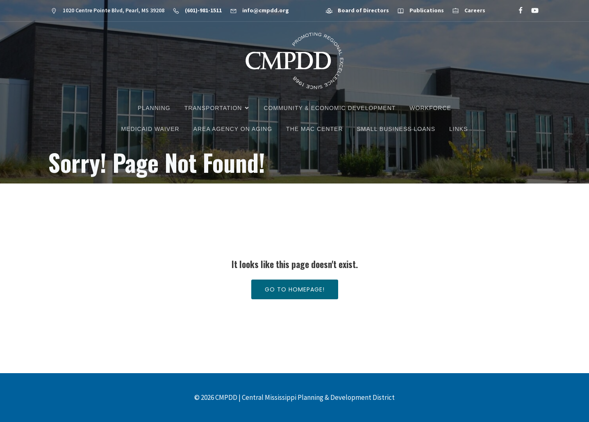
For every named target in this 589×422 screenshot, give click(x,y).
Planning (154, 108)
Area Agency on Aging (232, 129)
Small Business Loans (396, 129)
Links (458, 129)
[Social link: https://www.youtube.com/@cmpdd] (531, 10)
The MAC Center (314, 129)
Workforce (430, 108)
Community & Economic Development (330, 108)
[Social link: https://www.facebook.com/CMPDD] (517, 10)
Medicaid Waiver (150, 129)
